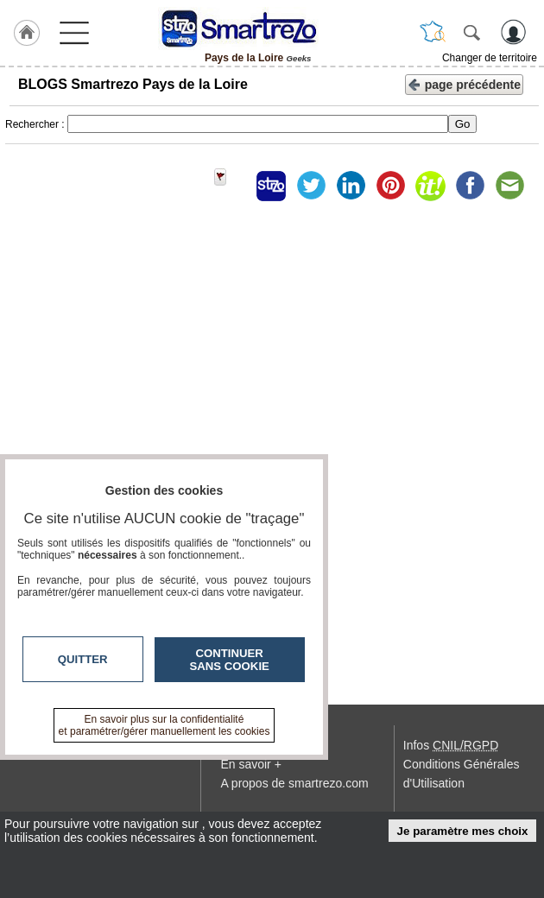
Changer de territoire (489, 58)
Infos (450, 745)
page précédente (464, 83)
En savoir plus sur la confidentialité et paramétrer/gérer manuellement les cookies (164, 725)
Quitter (83, 659)
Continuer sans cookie (229, 660)
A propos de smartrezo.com (294, 783)
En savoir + (250, 764)
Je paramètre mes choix (462, 831)
